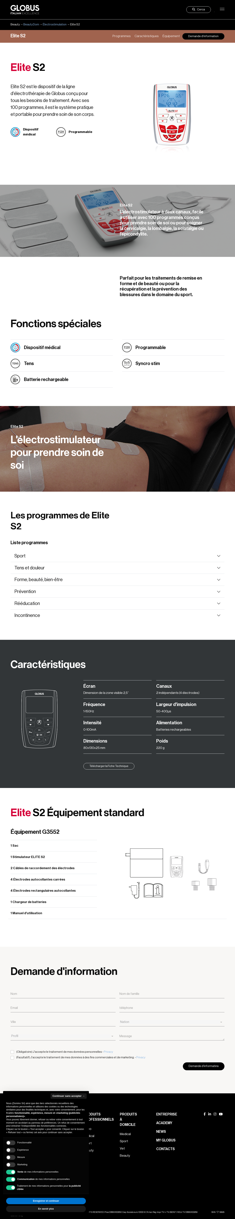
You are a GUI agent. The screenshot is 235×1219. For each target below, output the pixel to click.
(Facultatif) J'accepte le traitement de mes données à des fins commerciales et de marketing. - (80, 1057)
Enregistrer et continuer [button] (46, 1201)
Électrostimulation (55, 24)
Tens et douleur (29, 568)
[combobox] (171, 1022)
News (161, 1131)
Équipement (171, 36)
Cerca (198, 9)
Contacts (165, 1149)
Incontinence (27, 615)
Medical (125, 1134)
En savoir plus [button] (46, 1208)
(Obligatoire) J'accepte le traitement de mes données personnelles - (64, 1051)
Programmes (122, 36)
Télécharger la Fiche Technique (108, 766)
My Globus (166, 1140)
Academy (164, 1123)
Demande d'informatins (204, 1066)
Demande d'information (203, 36)
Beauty (125, 1155)
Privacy (108, 1051)
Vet (122, 1148)
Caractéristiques (147, 36)
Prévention (25, 591)
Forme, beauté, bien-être (38, 579)
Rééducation (27, 603)
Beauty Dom (31, 24)
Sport (19, 556)
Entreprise (166, 1114)
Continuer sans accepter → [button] (69, 1096)
